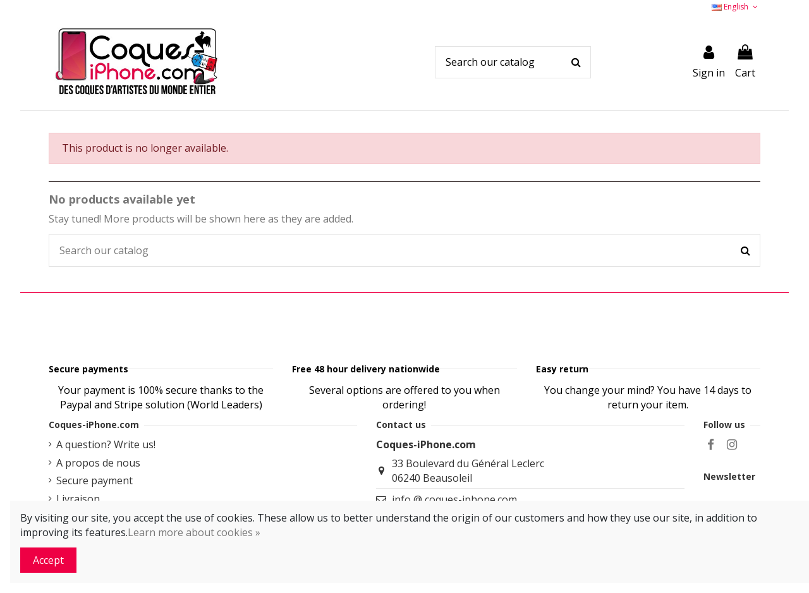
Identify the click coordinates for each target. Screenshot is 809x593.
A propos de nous (98, 494)
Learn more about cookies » (194, 532)
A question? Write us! (105, 476)
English (736, 6)
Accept (48, 560)
